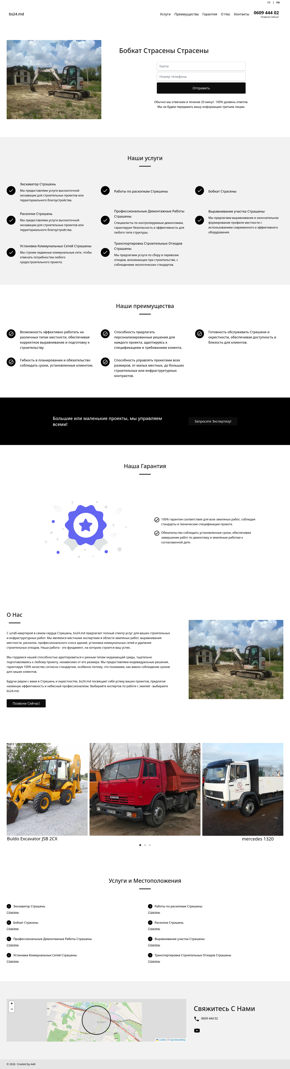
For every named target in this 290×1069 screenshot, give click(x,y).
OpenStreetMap (178, 1040)
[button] (11, 1004)
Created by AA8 (26, 1064)
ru (278, 2)
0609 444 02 (209, 1018)
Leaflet (161, 1040)
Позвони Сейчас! (26, 703)
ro (268, 2)
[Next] (277, 792)
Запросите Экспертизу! (212, 421)
